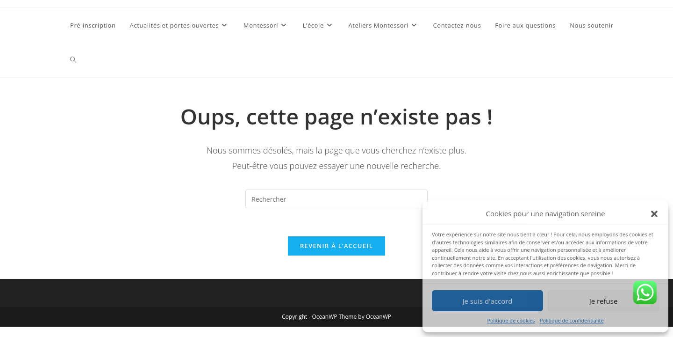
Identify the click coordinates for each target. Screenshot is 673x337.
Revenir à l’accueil (336, 246)
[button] (654, 214)
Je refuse (603, 301)
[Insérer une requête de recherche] (336, 199)
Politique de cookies (511, 320)
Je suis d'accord (487, 301)
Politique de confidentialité (572, 320)
